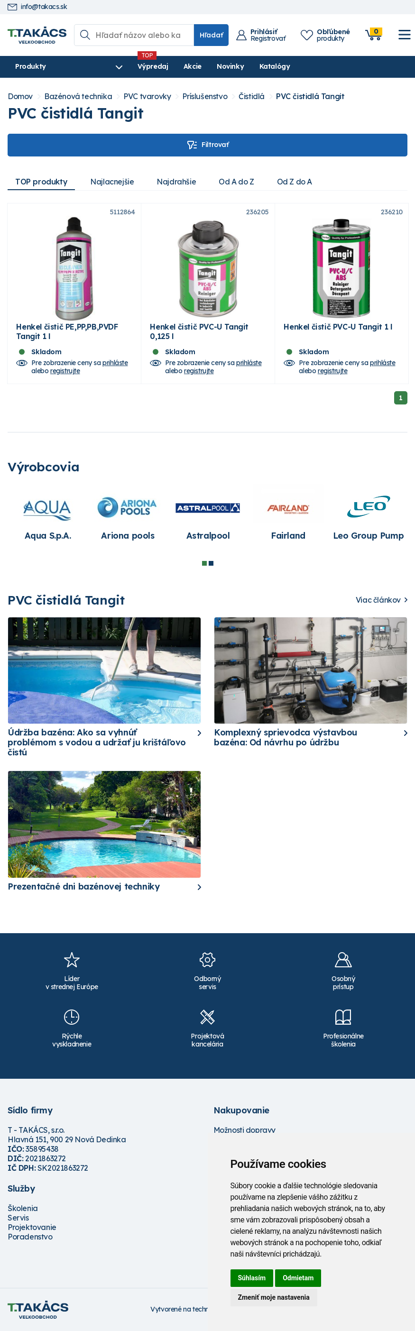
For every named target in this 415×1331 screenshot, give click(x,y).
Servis (18, 1217)
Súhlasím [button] (252, 1278)
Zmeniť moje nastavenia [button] (274, 1297)
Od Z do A (294, 181)
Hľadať (211, 35)
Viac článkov (378, 600)
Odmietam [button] (298, 1278)
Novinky (228, 66)
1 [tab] (204, 563)
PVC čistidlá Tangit (310, 96)
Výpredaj (151, 66)
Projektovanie (32, 1227)
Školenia (23, 1208)
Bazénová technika (78, 96)
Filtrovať (207, 145)
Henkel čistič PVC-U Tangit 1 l (338, 326)
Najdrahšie (176, 181)
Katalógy (273, 66)
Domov (20, 96)
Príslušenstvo (204, 96)
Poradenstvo (30, 1236)
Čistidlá (252, 96)
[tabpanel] (48, 517)
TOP (41, 181)
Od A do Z (236, 181)
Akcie (191, 66)
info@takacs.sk (37, 7)
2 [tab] (211, 563)
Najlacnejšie (112, 181)
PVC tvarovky (147, 96)
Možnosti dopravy (244, 1130)
